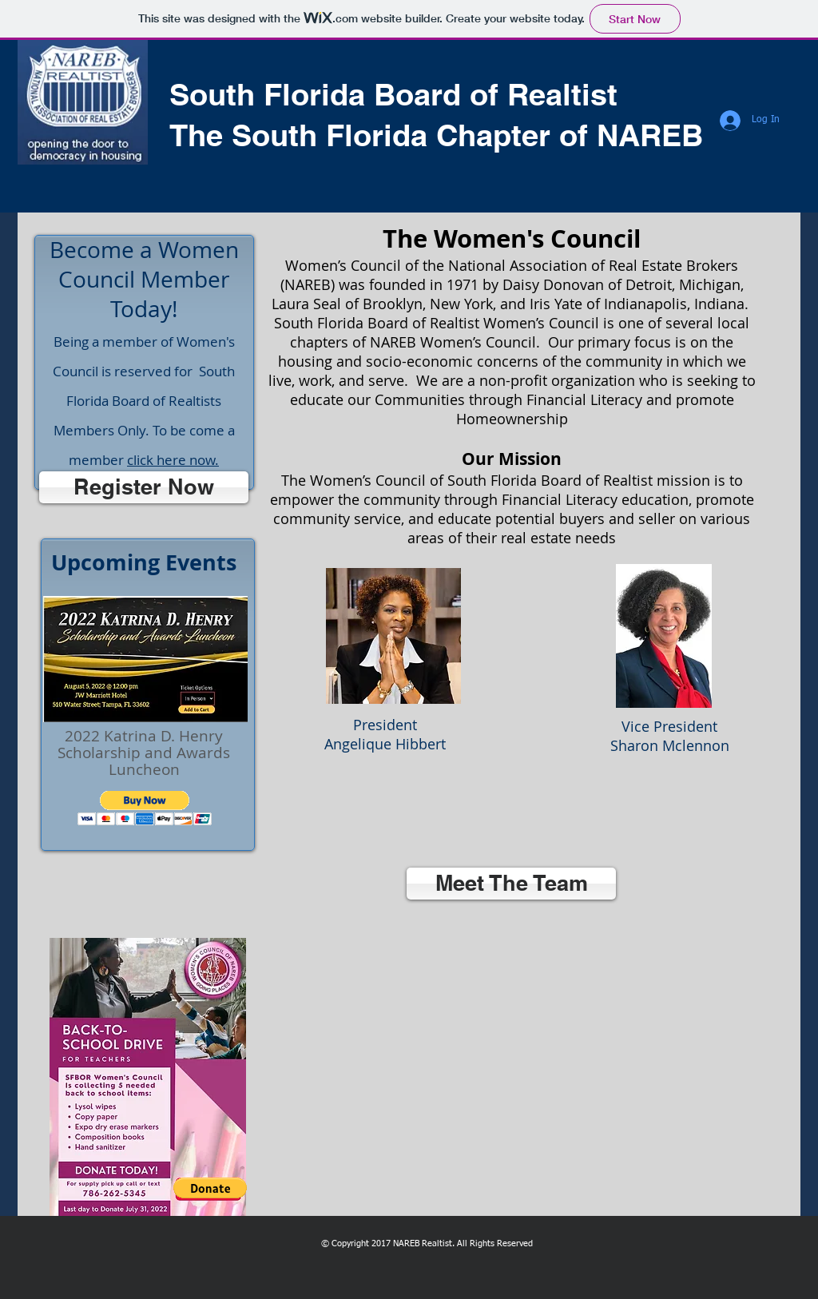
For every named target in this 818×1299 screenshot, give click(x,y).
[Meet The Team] (511, 884)
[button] (145, 808)
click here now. (173, 460)
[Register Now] (143, 487)
